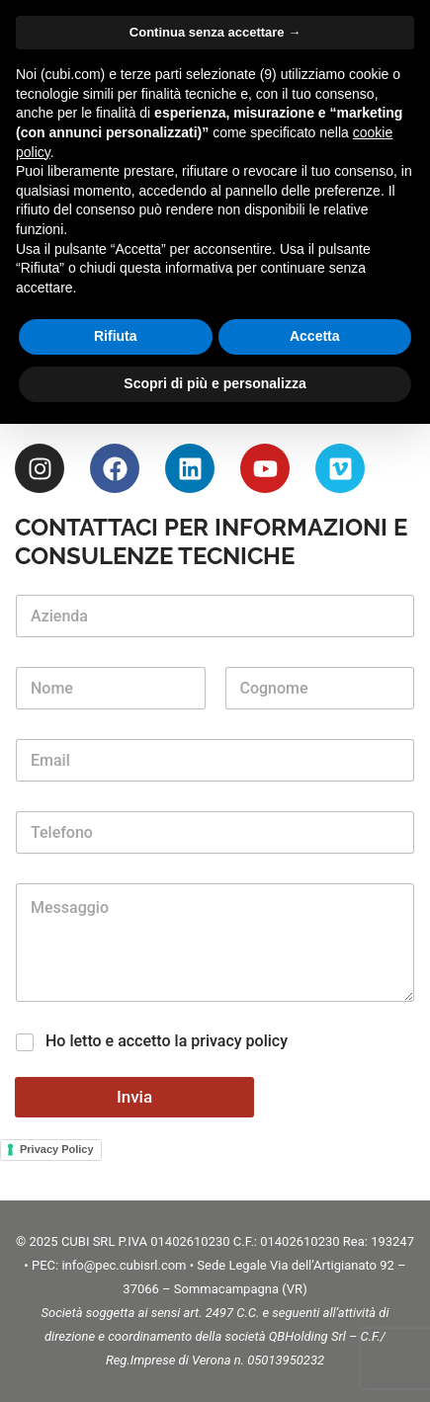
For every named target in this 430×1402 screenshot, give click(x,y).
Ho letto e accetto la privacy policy (166, 1040)
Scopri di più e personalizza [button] (214, 383)
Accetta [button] (315, 336)
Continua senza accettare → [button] (215, 32)
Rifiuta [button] (115, 336)
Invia (134, 1097)
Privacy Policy (57, 1149)
